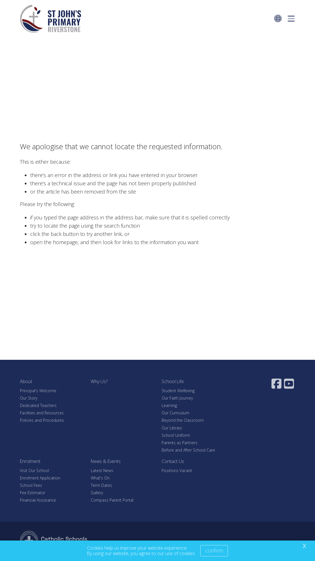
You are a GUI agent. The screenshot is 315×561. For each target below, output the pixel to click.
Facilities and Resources (42, 412)
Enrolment (30, 461)
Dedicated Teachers (38, 405)
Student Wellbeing (178, 390)
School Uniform (176, 435)
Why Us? (99, 381)
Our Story (28, 398)
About (26, 381)
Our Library (172, 428)
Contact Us (173, 461)
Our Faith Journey (177, 398)
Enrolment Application (40, 478)
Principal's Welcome (38, 390)
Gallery (97, 492)
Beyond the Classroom (183, 420)
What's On (100, 478)
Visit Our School (34, 470)
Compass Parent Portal (112, 500)
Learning (169, 405)
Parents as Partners (179, 442)
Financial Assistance (38, 500)
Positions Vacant (177, 470)
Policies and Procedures (42, 420)
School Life (173, 381)
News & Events (106, 461)
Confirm (214, 550)
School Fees (31, 485)
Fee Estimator (32, 492)
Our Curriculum (175, 412)
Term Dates (101, 485)
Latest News (102, 470)
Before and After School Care (188, 450)
